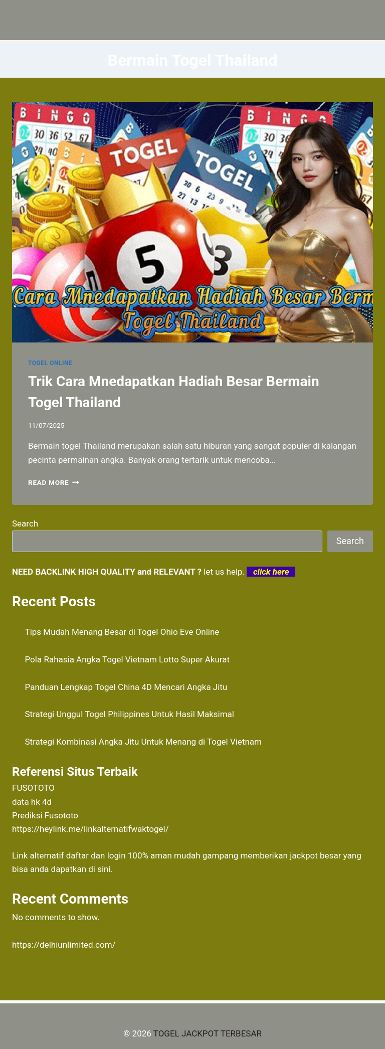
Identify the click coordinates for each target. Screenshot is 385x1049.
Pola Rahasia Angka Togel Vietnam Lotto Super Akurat (127, 659)
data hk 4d (32, 802)
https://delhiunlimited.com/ (64, 945)
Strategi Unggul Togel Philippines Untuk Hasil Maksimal (129, 714)
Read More (53, 482)
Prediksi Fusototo (45, 815)
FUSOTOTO (33, 788)
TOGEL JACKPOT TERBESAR (207, 1033)
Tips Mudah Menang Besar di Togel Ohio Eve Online (122, 632)
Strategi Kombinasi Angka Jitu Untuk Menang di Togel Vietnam (143, 742)
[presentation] (192, 222)
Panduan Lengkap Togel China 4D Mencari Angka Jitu (126, 687)
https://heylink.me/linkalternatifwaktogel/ (90, 829)
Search (25, 523)
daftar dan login (96, 855)
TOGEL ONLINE (50, 363)
